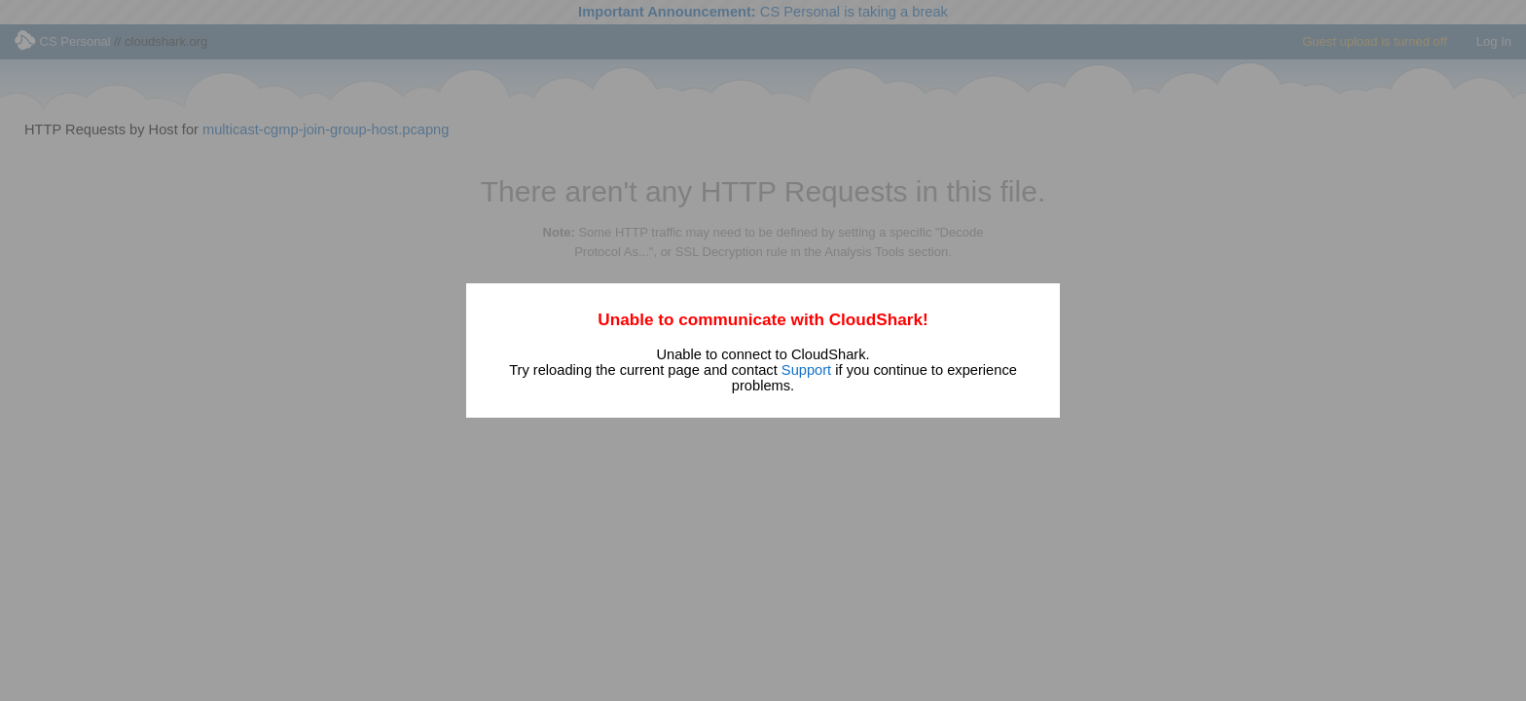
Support (806, 370)
